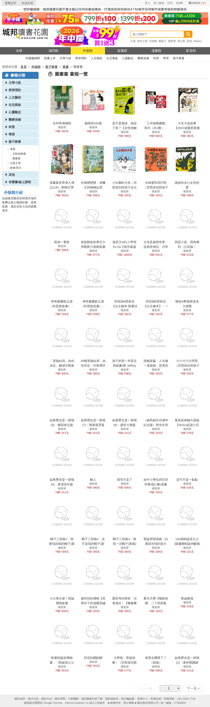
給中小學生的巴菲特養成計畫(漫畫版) (156, 484)
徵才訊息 (33, 698)
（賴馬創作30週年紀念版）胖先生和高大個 (155, 424)
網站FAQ (46, 698)
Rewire (198, 41)
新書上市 (50, 58)
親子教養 (178, 58)
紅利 (170, 3)
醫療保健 (143, 58)
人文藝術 (96, 58)
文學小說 (65, 58)
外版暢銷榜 (33, 58)
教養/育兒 (14, 167)
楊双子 (163, 41)
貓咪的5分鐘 (93, 123)
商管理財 (81, 58)
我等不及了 (124, 479)
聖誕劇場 (187, 598)
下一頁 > (193, 688)
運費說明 (10, 3)
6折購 (179, 3)
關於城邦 (20, 698)
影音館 (191, 50)
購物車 (198, 3)
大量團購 (73, 698)
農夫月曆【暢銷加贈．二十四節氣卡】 (156, 603)
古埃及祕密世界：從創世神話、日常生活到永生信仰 (156, 246)
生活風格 (112, 58)
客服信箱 (156, 698)
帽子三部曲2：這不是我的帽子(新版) (93, 543)
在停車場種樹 (62, 123)
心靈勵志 (128, 58)
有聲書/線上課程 (20, 182)
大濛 (133, 41)
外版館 (88, 50)
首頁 (24, 66)
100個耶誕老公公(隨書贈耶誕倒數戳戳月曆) (187, 543)
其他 (12, 174)
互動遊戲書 (19, 153)
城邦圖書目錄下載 (92, 698)
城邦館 (53, 50)
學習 (166, 58)
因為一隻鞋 (62, 242)
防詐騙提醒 (128, 698)
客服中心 (142, 698)
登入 (147, 3)
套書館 (122, 50)
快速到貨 (27, 3)
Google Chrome (52, 702)
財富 (189, 41)
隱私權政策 (112, 698)
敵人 (93, 479)
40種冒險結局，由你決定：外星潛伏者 (93, 365)
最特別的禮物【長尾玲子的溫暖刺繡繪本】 (93, 603)
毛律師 (153, 41)
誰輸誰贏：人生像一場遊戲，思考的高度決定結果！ (156, 365)
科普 (156, 58)
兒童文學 (13, 163)
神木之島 (142, 41)
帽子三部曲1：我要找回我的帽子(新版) (62, 543)
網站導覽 (60, 698)
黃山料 (181, 41)
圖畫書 (17, 158)
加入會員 (158, 3)
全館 (19, 50)
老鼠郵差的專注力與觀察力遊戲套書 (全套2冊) (93, 246)
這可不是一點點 (187, 479)
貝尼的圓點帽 (93, 657)
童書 (66, 66)
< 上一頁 (145, 688)
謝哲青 (172, 41)
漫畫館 (156, 50)
